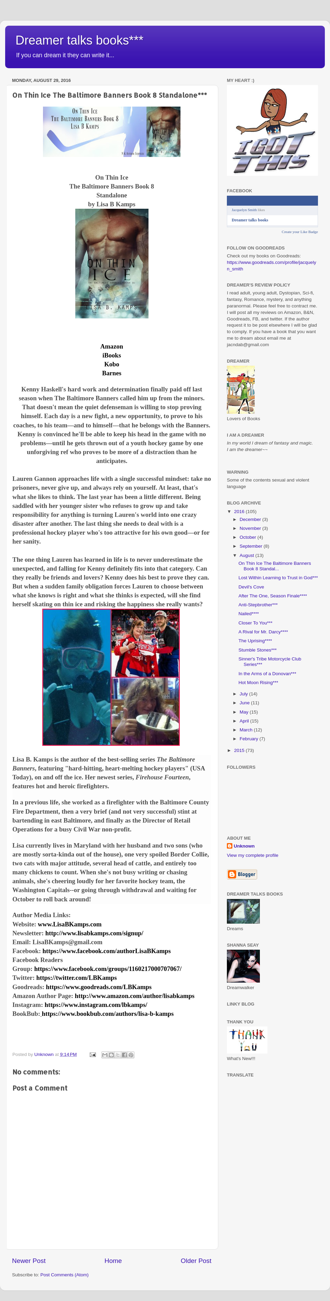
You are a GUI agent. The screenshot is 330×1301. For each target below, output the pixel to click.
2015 (240, 750)
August (247, 555)
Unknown (244, 846)
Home (113, 1260)
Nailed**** (249, 613)
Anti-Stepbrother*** (258, 604)
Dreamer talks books (250, 220)
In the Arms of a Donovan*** (267, 673)
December (251, 519)
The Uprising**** (255, 640)
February (250, 738)
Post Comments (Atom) (65, 1274)
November (251, 528)
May (245, 712)
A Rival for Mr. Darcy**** (263, 631)
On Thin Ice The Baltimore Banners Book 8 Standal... (275, 566)
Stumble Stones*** (258, 650)
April (245, 721)
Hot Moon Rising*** (258, 682)
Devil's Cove (251, 586)
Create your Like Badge (300, 232)
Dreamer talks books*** (79, 40)
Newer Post (29, 1260)
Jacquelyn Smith (244, 210)
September (252, 546)
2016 (240, 511)
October (248, 537)
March (247, 729)
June (245, 702)
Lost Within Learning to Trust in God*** (278, 577)
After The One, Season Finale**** (273, 595)
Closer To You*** (256, 622)
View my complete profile (252, 855)
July (244, 693)
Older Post (196, 1260)
